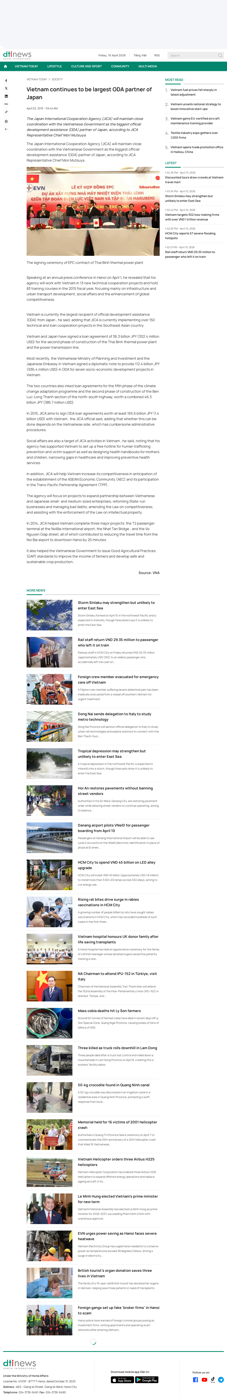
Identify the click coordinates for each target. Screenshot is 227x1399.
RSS (157, 55)
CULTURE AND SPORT (86, 66)
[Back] (6, 129)
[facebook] (6, 80)
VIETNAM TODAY (26, 66)
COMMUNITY (120, 66)
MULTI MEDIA (148, 66)
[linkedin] (6, 96)
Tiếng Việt (140, 55)
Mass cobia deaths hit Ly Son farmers (109, 1010)
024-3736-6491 (28, 1392)
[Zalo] (6, 104)
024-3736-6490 (56, 1392)
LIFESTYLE (54, 66)
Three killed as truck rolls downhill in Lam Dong (117, 1047)
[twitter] (6, 88)
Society (57, 79)
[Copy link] (6, 112)
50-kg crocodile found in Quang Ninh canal (114, 1085)
